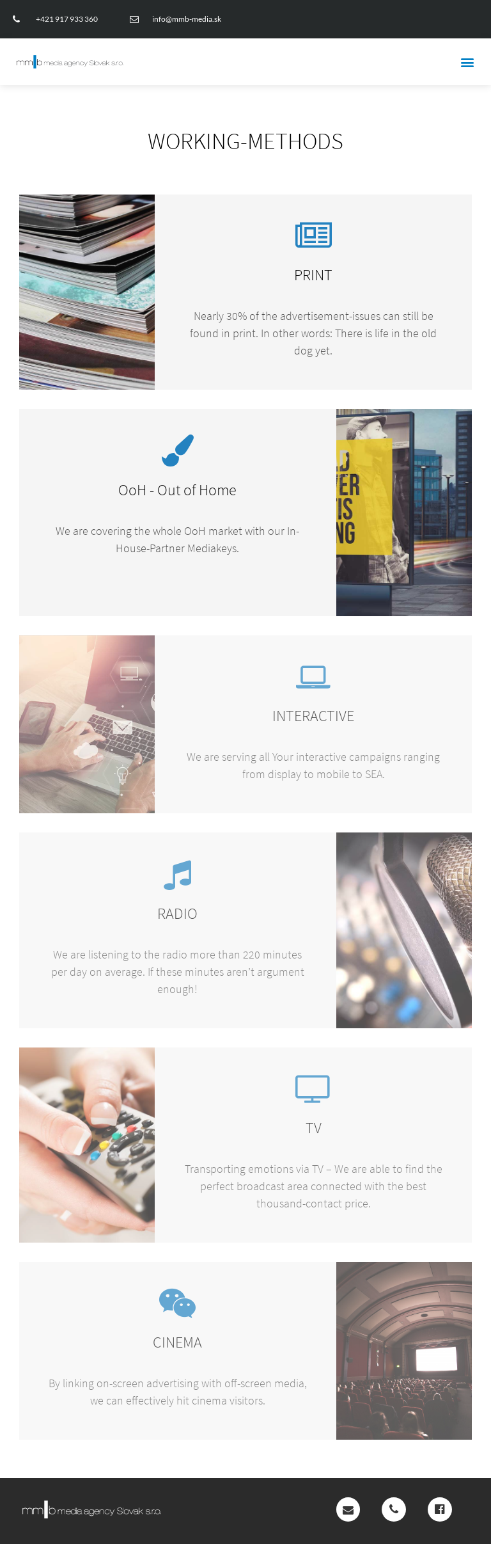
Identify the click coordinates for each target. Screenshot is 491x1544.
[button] (467, 61)
